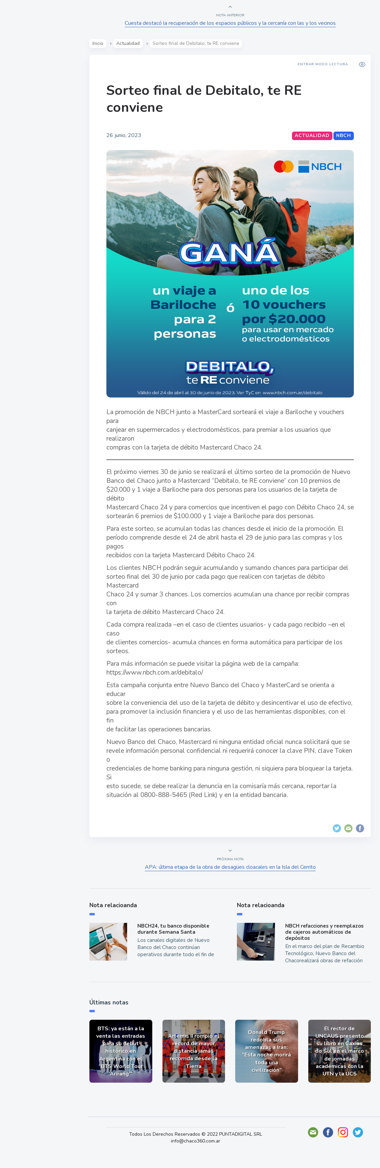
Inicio (100, 43)
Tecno (22, 153)
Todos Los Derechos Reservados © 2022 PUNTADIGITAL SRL (197, 1147)
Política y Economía (41, 122)
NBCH (342, 135)
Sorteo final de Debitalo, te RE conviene (206, 99)
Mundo (23, 138)
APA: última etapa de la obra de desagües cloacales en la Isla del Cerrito (230, 881)
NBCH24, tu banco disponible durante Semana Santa (175, 942)
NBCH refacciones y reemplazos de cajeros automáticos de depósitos (324, 945)
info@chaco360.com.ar (197, 1154)
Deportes (27, 169)
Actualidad (29, 90)
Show (22, 106)
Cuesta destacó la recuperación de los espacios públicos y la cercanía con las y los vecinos (230, 23)
